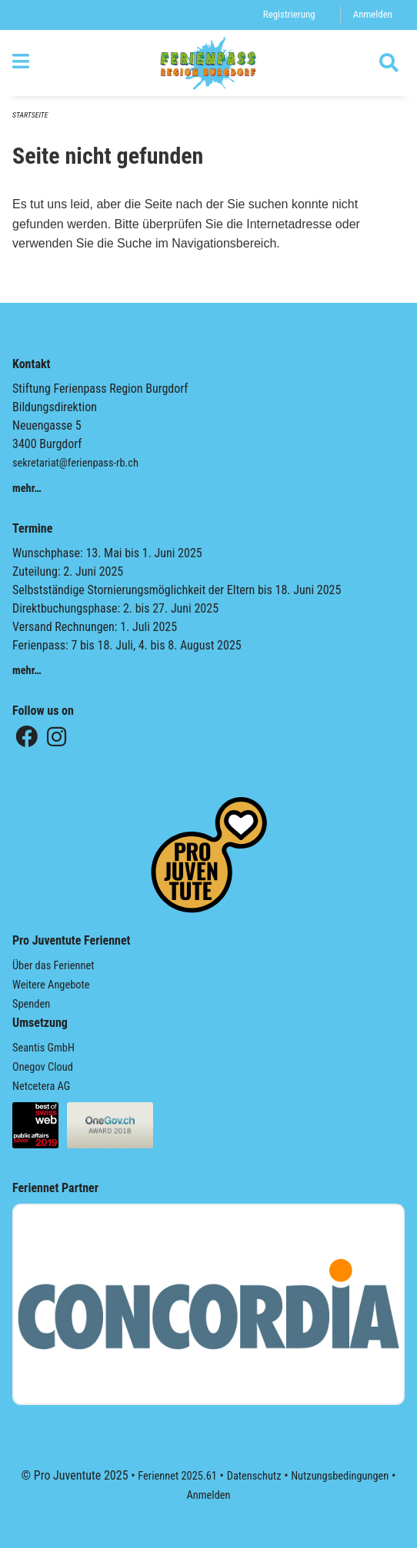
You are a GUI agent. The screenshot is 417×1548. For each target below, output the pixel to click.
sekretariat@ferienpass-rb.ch (75, 463)
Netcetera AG (41, 1086)
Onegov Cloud (42, 1067)
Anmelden (372, 14)
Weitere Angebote (51, 985)
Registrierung (289, 14)
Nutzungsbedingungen (340, 1476)
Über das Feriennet (53, 965)
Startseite (30, 115)
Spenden (31, 1004)
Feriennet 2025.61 (177, 1476)
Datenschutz (254, 1476)
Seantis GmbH (43, 1048)
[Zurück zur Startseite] (208, 63)
